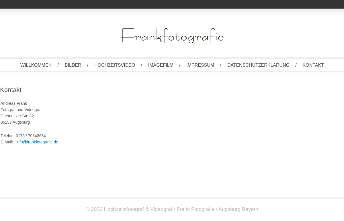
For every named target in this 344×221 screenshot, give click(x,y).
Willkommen (36, 65)
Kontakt (313, 65)
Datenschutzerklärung (258, 65)
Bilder (73, 65)
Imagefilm (160, 65)
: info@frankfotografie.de (36, 142)
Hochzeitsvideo (114, 65)
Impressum (200, 65)
